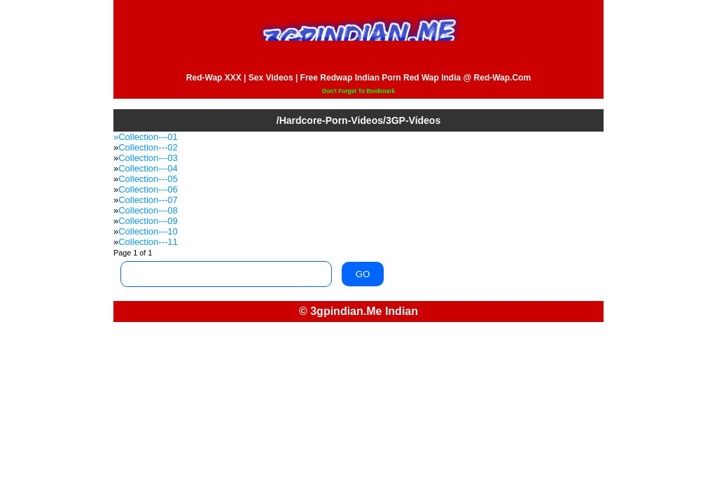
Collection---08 (148, 210)
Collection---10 (148, 231)
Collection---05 (148, 179)
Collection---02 (148, 147)
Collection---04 (148, 168)
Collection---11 (148, 242)
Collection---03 (148, 158)
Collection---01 (148, 137)
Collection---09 (148, 221)
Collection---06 (148, 189)
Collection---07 (148, 200)
